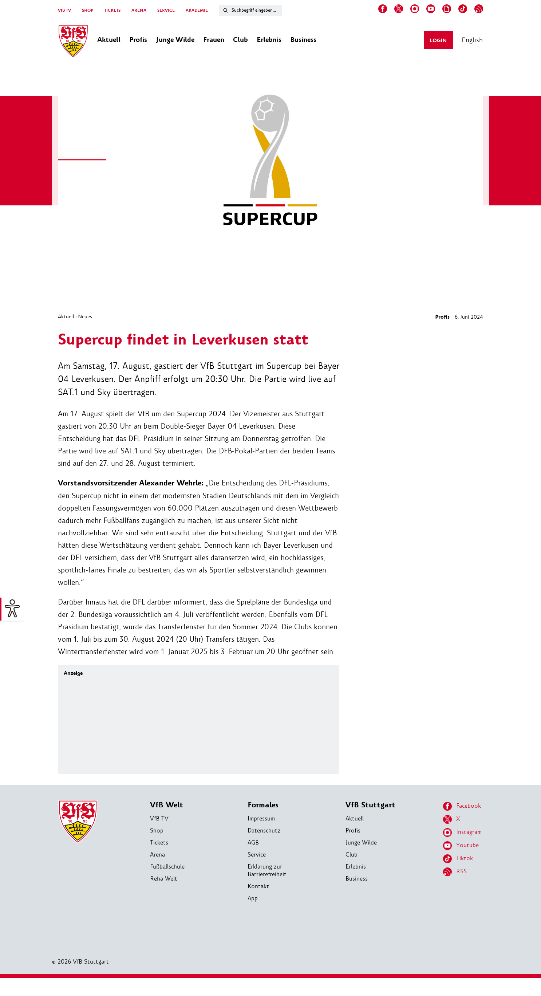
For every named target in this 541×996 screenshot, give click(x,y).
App (253, 898)
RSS (455, 871)
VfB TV (64, 10)
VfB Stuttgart (370, 805)
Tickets (159, 842)
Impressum (261, 818)
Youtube (461, 845)
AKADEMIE (197, 10)
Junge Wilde (361, 842)
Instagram (462, 832)
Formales (263, 805)
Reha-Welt (163, 878)
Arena (157, 854)
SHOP (87, 10)
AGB (253, 842)
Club (351, 854)
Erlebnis (355, 866)
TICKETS (112, 10)
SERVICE (166, 10)
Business (356, 878)
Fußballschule (167, 866)
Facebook (462, 806)
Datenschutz (264, 830)
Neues (85, 316)
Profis (442, 317)
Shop (156, 830)
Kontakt (258, 886)
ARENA (138, 10)
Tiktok (458, 858)
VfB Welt (166, 805)
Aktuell (66, 316)
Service (257, 854)
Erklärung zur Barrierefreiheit (267, 870)
